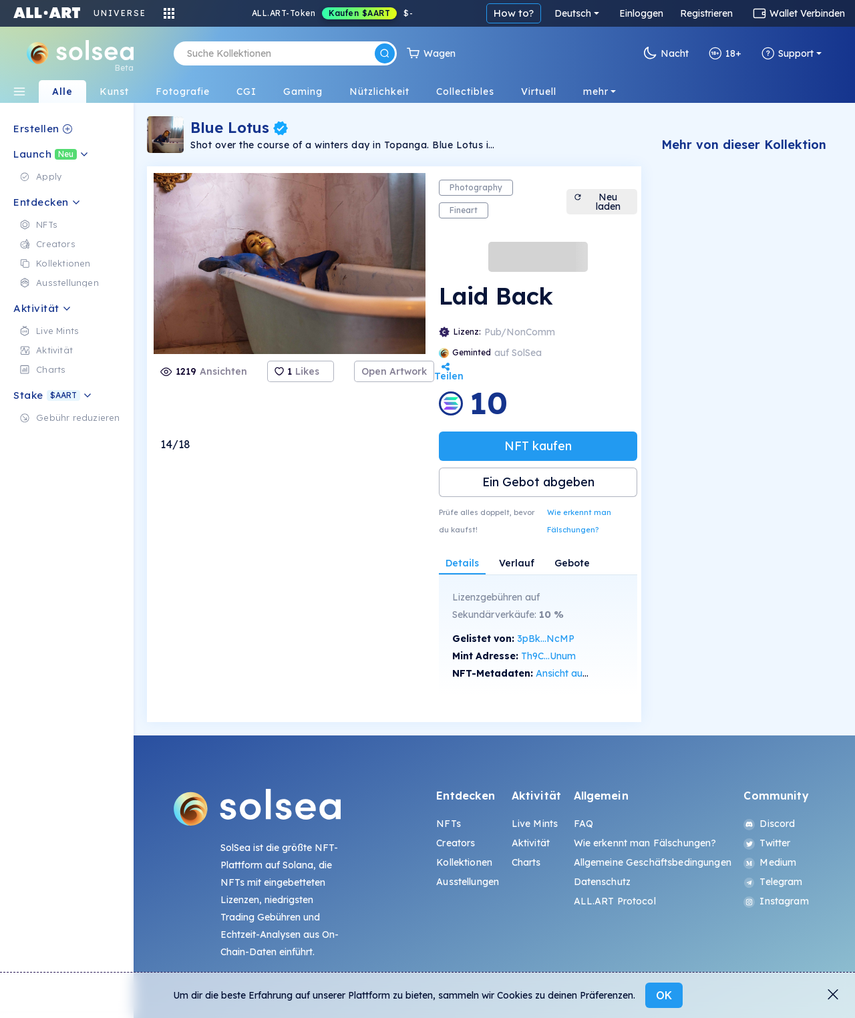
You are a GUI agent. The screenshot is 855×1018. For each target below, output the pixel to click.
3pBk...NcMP (545, 639)
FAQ (583, 824)
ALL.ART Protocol (615, 901)
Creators (455, 843)
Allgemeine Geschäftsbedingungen (652, 862)
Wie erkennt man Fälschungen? (579, 521)
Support (787, 53)
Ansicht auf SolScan (580, 673)
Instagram (775, 901)
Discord (769, 824)
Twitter (766, 843)
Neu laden (597, 201)
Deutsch (572, 13)
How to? (514, 13)
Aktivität (531, 843)
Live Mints (535, 824)
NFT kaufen (538, 446)
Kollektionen (464, 862)
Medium (769, 862)
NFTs (448, 824)
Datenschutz (602, 882)
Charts (526, 862)
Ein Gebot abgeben (538, 482)
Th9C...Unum (548, 656)
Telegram (772, 882)
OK (664, 995)
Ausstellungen (467, 882)
